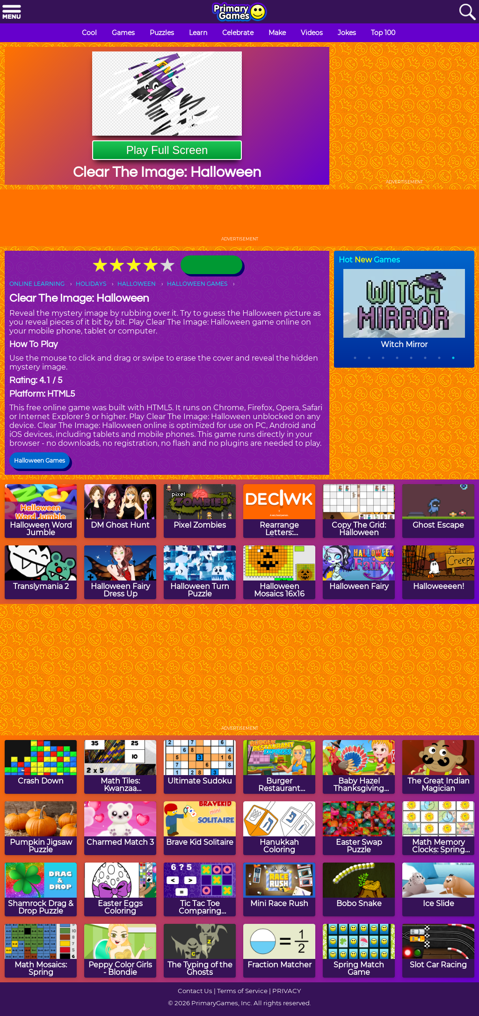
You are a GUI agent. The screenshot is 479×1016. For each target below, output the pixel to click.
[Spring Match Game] (359, 951)
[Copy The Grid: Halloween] (359, 511)
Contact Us (195, 990)
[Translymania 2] (41, 572)
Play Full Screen (167, 150)
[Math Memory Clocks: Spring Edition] (438, 828)
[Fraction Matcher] (279, 951)
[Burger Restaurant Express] (279, 767)
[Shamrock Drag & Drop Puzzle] (41, 889)
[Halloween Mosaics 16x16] (279, 572)
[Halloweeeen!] (438, 572)
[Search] (467, 12)
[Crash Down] (41, 767)
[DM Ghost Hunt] (120, 511)
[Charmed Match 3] (120, 828)
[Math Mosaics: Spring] (41, 951)
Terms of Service (242, 990)
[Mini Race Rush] (279, 889)
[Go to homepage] (239, 12)
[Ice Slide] (438, 889)
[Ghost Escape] (438, 511)
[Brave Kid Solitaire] (200, 828)
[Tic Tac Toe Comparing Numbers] (200, 889)
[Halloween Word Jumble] (41, 511)
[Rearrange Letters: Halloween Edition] (279, 511)
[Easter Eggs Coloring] (120, 889)
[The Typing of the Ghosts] (200, 951)
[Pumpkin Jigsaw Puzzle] (41, 828)
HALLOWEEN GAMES (197, 283)
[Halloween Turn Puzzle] (200, 572)
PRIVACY (286, 990)
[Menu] (12, 12)
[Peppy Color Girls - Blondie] (120, 951)
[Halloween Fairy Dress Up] (120, 572)
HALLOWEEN (136, 283)
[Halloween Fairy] (359, 572)
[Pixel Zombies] (200, 511)
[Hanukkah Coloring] (279, 828)
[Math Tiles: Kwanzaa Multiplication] (120, 767)
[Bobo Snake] (359, 889)
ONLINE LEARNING (37, 283)
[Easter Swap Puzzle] (359, 828)
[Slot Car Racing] (438, 951)
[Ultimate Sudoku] (200, 767)
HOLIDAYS (91, 283)
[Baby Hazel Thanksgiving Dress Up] (359, 767)
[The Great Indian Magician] (438, 767)
